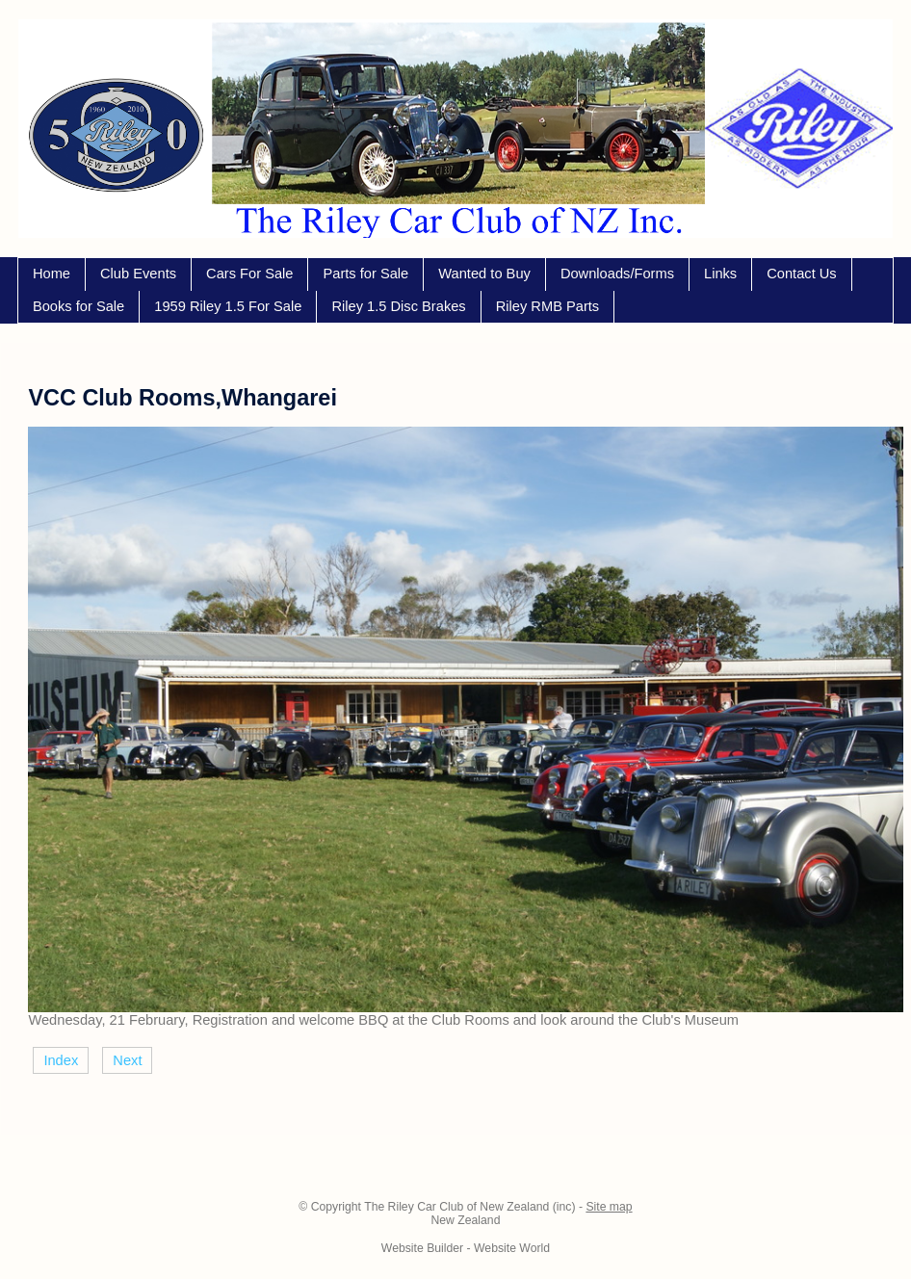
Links (720, 273)
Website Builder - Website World (465, 1248)
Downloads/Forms (617, 273)
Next (127, 1060)
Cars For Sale (249, 273)
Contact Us (802, 273)
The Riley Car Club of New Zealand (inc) (469, 1207)
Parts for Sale (365, 273)
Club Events (138, 273)
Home (51, 273)
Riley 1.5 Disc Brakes (398, 306)
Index (60, 1060)
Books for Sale (78, 306)
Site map (609, 1207)
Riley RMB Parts (548, 306)
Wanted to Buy (484, 273)
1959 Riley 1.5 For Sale (227, 306)
